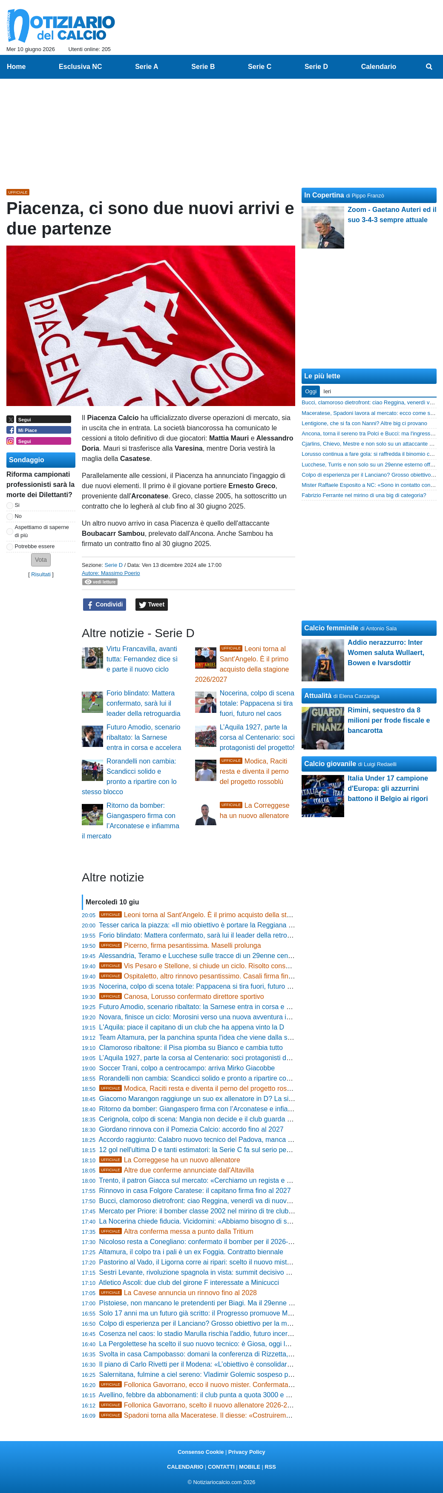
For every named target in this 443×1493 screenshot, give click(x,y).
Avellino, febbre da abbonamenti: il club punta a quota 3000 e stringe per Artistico (221, 1395)
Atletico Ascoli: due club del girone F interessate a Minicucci (189, 1282)
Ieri (327, 391)
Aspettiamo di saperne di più (42, 531)
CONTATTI (221, 1467)
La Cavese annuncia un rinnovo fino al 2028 (178, 1292)
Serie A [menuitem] (146, 66)
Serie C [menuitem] (259, 66)
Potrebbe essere (35, 546)
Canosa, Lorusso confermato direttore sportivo (181, 996)
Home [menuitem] (16, 66)
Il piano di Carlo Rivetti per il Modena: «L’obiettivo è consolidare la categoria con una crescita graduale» (255, 1364)
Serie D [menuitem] (316, 66)
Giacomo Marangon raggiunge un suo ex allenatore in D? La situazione (206, 1098)
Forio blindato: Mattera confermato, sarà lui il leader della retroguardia (143, 703)
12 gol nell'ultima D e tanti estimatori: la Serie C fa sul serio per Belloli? (206, 1149)
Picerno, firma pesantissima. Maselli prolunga (180, 945)
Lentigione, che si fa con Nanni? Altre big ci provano (364, 423)
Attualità (317, 695)
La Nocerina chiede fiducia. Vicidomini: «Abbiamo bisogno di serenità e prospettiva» (226, 1221)
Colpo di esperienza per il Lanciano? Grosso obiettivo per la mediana (203, 1323)
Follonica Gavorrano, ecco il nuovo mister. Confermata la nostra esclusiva (222, 1384)
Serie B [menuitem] (203, 66)
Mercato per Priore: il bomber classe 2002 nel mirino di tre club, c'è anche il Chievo (224, 1211)
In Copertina (324, 195)
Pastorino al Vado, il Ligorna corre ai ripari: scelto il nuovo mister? (198, 1262)
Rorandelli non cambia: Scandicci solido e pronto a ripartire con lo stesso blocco (220, 1078)
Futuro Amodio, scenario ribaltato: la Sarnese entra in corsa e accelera (143, 737)
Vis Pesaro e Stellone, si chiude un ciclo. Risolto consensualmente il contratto (228, 966)
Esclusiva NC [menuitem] (80, 66)
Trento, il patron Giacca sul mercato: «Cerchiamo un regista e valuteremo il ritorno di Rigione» (241, 1180)
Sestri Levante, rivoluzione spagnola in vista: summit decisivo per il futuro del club (222, 1272)
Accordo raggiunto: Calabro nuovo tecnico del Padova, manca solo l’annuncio (216, 1139)
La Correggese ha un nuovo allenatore (169, 1160)
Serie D (113, 565)
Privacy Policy (246, 1452)
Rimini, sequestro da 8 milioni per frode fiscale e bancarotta (389, 720)
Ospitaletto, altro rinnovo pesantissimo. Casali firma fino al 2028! (208, 976)
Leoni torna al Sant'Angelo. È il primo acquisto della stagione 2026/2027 (220, 914)
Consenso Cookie (201, 1452)
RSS (270, 1467)
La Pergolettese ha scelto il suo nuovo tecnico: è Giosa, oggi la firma (202, 1343)
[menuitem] (429, 66)
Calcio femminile (331, 628)
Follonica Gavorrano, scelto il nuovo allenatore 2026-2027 (199, 1405)
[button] (41, 559)
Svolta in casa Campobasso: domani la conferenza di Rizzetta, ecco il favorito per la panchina (240, 1354)
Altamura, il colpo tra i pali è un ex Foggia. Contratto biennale (191, 1252)
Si (17, 505)
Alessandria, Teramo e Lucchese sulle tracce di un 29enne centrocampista (211, 955)
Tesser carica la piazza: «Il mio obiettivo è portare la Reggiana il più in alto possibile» (226, 925)
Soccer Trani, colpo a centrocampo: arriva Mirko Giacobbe (187, 1068)
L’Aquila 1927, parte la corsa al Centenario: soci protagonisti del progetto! (257, 737)
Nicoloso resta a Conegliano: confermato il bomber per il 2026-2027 (201, 1241)
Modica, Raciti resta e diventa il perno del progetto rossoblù (254, 771)
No (18, 516)
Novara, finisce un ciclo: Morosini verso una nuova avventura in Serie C (207, 1017)
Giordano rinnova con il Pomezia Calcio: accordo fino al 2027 (191, 1129)
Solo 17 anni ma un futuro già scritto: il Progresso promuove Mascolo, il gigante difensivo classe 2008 (252, 1313)
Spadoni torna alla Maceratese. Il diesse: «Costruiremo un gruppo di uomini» (227, 1415)
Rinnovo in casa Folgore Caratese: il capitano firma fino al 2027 (195, 1190)
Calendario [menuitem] (379, 66)
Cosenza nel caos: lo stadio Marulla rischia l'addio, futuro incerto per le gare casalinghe (230, 1333)
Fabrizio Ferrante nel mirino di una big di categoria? (364, 495)
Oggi (310, 391)
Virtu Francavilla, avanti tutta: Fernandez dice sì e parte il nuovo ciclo (142, 659)
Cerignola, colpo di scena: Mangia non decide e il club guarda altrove (203, 1119)
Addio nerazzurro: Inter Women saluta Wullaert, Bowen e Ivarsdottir (386, 652)
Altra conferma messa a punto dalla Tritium (176, 1231)
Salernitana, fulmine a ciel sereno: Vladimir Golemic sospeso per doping (207, 1374)
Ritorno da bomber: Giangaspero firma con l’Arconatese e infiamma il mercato (216, 1109)
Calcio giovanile (330, 763)
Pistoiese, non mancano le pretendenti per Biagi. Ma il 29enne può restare (211, 1303)
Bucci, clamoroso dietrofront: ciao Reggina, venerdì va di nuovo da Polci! (209, 1200)
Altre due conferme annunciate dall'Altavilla (176, 1170)
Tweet (152, 605)
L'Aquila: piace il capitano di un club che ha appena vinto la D (191, 1027)
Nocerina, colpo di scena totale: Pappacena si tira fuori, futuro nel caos (257, 703)
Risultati (41, 574)
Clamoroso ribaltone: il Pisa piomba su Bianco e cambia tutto (191, 1047)
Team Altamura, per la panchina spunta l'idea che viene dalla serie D (202, 1037)
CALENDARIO (185, 1467)
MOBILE (249, 1467)
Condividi (104, 605)
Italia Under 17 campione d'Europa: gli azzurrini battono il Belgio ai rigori (388, 788)
